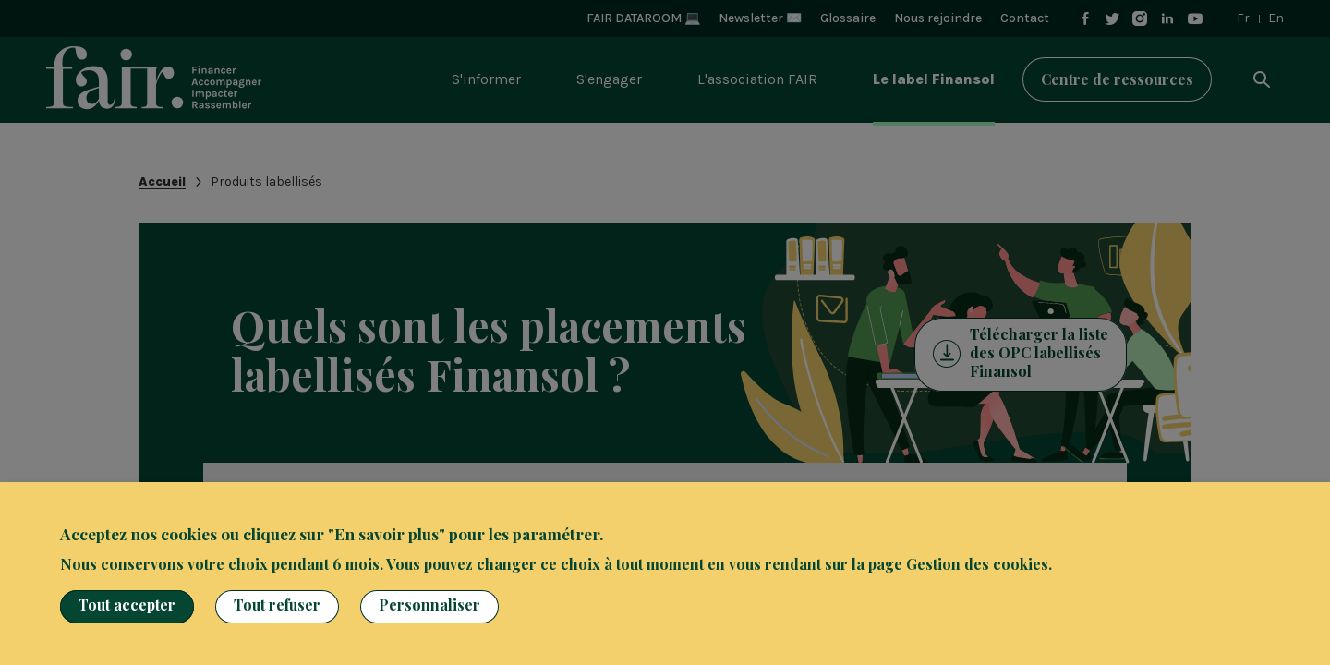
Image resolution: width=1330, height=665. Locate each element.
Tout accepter (127, 604)
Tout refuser (277, 604)
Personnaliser (429, 604)
